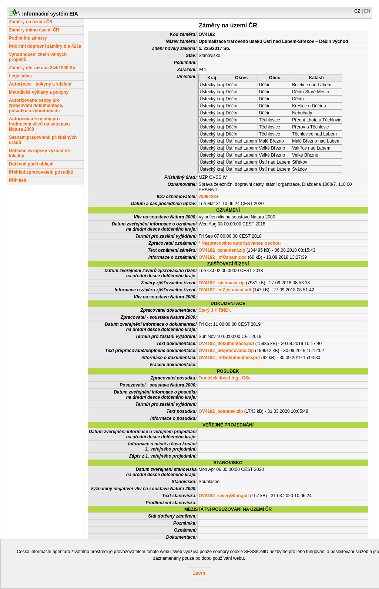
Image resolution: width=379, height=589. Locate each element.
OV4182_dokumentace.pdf (226, 343)
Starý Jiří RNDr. (214, 310)
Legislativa (20, 75)
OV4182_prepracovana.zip (226, 350)
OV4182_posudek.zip (220, 411)
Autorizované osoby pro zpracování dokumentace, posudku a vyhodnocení (36, 105)
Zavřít (199, 573)
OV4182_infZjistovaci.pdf (224, 289)
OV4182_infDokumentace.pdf (229, 357)
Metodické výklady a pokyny (38, 92)
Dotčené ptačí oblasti (31, 164)
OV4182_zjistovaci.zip (221, 282)
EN (367, 11)
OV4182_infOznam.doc (222, 257)
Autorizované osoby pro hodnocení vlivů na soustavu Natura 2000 (39, 124)
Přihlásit (17, 180)
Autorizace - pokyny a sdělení (40, 84)
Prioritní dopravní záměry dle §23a (45, 46)
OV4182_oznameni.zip (221, 250)
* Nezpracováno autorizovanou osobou (239, 243)
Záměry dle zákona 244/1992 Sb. (43, 67)
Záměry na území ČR (31, 21)
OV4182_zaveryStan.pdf (223, 495)
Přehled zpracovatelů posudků (41, 172)
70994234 (208, 196)
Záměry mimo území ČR (34, 30)
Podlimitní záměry (28, 38)
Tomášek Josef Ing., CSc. (225, 378)
